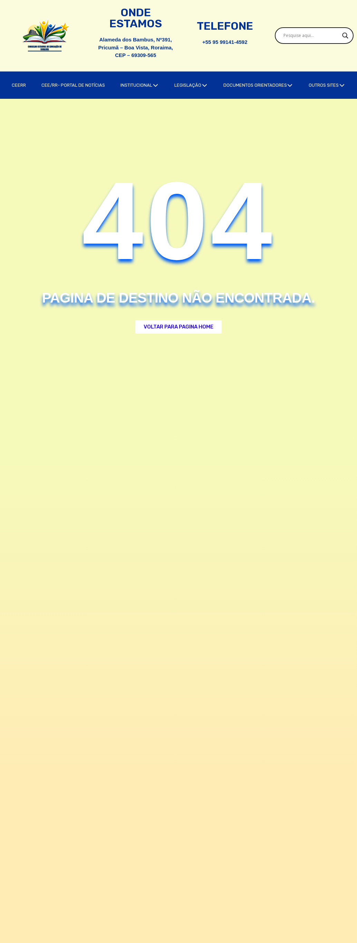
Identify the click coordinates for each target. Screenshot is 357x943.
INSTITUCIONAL (139, 85)
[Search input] (311, 35)
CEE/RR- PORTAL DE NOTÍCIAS (73, 85)
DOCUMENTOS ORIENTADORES (258, 85)
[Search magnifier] (345, 35)
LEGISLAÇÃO (191, 85)
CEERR (19, 85)
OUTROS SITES (327, 85)
